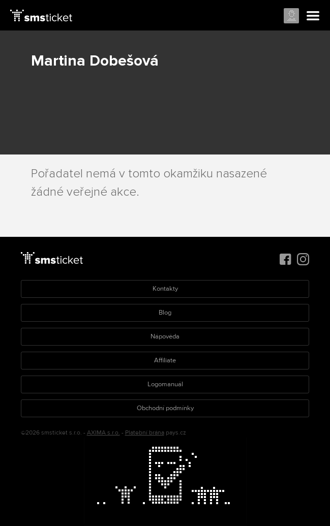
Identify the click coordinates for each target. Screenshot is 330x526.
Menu (313, 16)
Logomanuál (165, 384)
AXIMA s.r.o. (103, 433)
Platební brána (144, 433)
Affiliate (165, 360)
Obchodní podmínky (165, 408)
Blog (165, 312)
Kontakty (165, 289)
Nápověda (165, 336)
